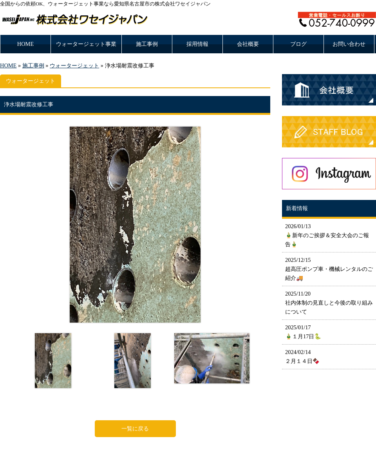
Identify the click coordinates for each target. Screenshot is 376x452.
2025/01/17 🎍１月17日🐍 (303, 331)
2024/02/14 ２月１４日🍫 (302, 356)
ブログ (298, 44)
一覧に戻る (135, 428)
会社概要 (248, 44)
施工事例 (147, 44)
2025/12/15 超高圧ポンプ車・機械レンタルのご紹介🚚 (329, 269)
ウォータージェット (74, 65)
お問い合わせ (349, 44)
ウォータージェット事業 (86, 44)
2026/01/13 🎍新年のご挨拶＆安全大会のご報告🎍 (327, 235)
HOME (25, 44)
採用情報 (197, 44)
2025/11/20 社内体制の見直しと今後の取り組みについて (329, 302)
